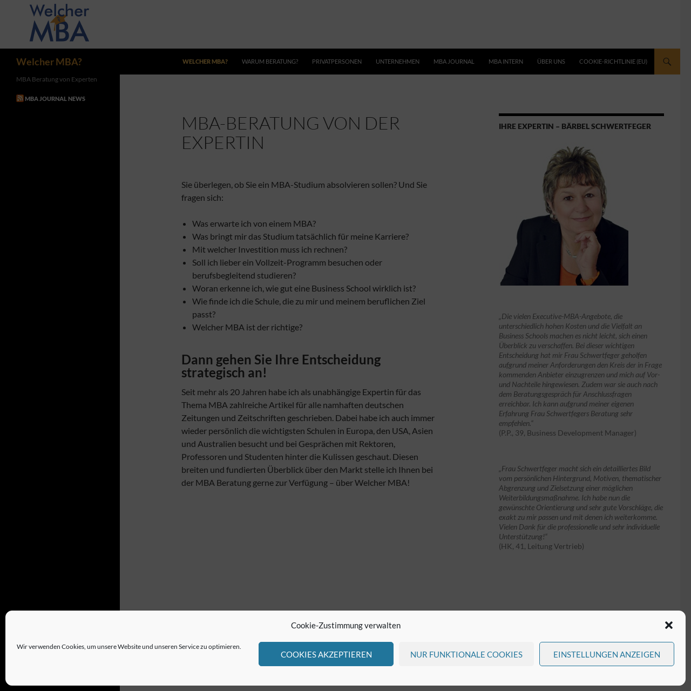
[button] (668, 625)
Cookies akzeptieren (326, 654)
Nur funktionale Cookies (466, 654)
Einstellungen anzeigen (606, 654)
